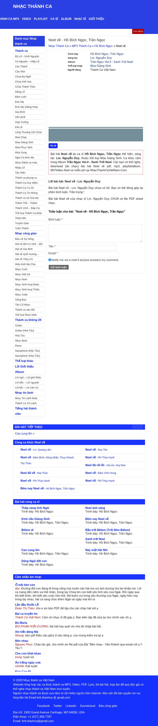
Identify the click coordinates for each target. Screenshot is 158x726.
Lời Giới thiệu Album (24, 369)
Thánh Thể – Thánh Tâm (26, 204)
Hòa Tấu (20, 335)
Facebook (43, 705)
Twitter (57, 705)
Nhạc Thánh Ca (32, 6)
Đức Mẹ (19, 101)
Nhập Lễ (20, 167)
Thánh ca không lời (28, 319)
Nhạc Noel (21, 279)
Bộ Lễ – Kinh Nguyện (27, 56)
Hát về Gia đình (24, 249)
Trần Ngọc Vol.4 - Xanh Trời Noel (111, 61)
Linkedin (71, 705)
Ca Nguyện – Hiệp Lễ (27, 61)
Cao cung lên (23, 433)
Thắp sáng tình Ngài (35, 507)
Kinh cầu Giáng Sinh (35, 518)
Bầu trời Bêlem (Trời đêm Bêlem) (107, 529)
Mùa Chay (21, 137)
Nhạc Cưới (21, 269)
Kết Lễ (19, 127)
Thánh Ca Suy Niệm (26, 182)
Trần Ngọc (117, 53)
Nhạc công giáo (26, 233)
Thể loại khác (24, 360)
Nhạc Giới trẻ (22, 274)
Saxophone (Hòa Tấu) (27, 355)
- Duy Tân (96, 449)
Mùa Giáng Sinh (100, 65)
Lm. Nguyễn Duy (101, 57)
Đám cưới (20, 96)
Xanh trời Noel (95, 539)
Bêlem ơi (27, 529)
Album (66, 18)
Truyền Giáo (22, 223)
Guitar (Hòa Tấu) (24, 330)
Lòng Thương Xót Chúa (28, 132)
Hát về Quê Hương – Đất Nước (27, 255)
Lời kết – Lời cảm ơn (26, 387)
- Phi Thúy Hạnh (100, 457)
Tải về (53, 145)
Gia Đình (20, 112)
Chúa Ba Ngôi (23, 76)
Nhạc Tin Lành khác (26, 398)
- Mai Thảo (34, 473)
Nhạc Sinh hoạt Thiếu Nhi (27, 290)
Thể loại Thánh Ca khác (28, 213)
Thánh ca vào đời (25, 309)
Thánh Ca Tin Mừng (26, 192)
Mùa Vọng (21, 152)
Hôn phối (20, 117)
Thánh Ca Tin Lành (26, 403)
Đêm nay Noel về (97, 518)
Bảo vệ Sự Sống (24, 238)
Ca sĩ (54, 18)
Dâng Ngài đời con (34, 561)
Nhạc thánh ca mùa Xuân (26, 163)
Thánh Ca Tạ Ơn (24, 187)
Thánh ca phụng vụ (26, 177)
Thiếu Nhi (20, 218)
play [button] (62, 135)
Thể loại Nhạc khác (26, 314)
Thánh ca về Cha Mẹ (27, 197)
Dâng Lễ (20, 91)
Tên (52, 246)
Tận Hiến (20, 172)
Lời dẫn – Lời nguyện (27, 382)
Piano (18, 345)
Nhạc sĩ (80, 18)
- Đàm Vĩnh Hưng (100, 473)
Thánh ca (21, 50)
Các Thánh (21, 66)
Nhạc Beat (21, 340)
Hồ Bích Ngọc (103, 45)
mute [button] (119, 135)
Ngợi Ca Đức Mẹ (24, 157)
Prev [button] (53, 136)
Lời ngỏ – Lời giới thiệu (28, 377)
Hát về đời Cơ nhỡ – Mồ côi (28, 245)
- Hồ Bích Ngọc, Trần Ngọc (48, 488)
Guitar (18, 325)
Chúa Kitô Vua (23, 81)
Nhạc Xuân (21, 294)
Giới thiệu (96, 18)
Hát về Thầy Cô (24, 259)
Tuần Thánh (22, 228)
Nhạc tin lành (24, 392)
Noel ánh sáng (95, 507)
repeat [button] (83, 135)
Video (26, 18)
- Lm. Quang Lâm (36, 449)
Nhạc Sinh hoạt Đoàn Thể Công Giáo (27, 285)
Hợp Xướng (22, 122)
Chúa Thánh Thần (25, 86)
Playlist (41, 18)
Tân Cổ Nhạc (22, 304)
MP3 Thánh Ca (81, 45)
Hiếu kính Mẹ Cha (25, 264)
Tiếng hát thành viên (26, 411)
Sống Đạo (21, 299)
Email (53, 253)
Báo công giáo (108, 705)
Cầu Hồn (20, 71)
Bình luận (56, 219)
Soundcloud (87, 705)
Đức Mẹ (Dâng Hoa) (26, 106)
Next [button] (72, 136)
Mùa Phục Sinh (24, 147)
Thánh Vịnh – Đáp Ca (27, 208)
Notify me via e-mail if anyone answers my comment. (84, 260)
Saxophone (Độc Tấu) (27, 350)
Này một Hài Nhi (96, 550)
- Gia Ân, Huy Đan (105, 465)
